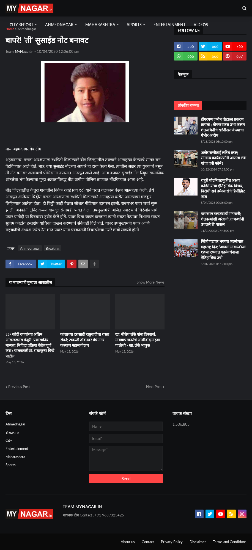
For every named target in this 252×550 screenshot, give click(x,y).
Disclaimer (198, 542)
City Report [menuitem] (21, 24)
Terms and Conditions (229, 542)
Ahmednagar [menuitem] (59, 24)
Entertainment (17, 448)
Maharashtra (15, 457)
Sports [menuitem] (134, 24)
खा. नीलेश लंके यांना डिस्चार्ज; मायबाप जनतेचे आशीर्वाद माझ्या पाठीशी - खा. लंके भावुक (137, 339)
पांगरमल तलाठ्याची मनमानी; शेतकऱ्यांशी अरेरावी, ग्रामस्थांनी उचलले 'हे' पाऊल (222, 219)
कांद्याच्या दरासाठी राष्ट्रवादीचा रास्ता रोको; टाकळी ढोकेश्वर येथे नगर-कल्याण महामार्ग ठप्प (84, 339)
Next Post (154, 386)
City (9, 440)
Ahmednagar (27, 29)
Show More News (151, 282)
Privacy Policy (172, 542)
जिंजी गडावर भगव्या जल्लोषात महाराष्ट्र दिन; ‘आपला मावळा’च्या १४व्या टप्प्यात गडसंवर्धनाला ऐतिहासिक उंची (223, 249)
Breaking (52, 248)
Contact (148, 542)
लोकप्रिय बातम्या (188, 105)
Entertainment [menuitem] (169, 24)
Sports (11, 465)
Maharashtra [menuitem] (100, 24)
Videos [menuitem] (201, 24)
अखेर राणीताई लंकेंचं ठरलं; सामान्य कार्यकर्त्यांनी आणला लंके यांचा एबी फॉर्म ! (223, 158)
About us (128, 542)
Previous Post (19, 386)
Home (10, 29)
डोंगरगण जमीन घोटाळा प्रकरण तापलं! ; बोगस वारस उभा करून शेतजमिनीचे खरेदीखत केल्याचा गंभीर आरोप (223, 127)
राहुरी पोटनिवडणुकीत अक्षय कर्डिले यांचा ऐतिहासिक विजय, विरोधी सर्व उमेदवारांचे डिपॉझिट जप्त (223, 188)
